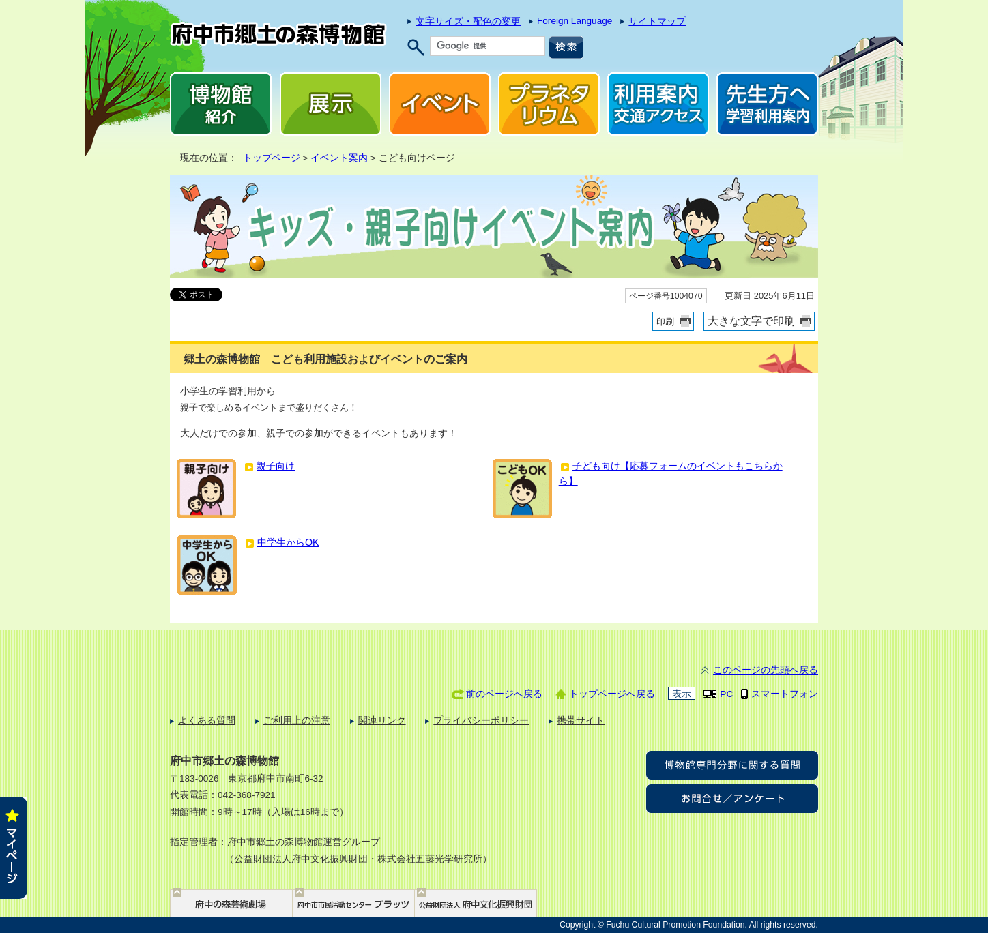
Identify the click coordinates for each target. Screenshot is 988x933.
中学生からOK (288, 542)
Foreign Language (574, 21)
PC (726, 694)
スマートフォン (784, 694)
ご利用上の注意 (296, 720)
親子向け (276, 465)
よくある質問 (206, 720)
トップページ (271, 158)
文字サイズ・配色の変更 (468, 21)
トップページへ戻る (612, 694)
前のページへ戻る (504, 694)
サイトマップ (657, 21)
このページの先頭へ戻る (765, 670)
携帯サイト (581, 720)
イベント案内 (339, 158)
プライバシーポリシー (481, 720)
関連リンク (382, 720)
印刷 (665, 321)
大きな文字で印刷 (751, 321)
